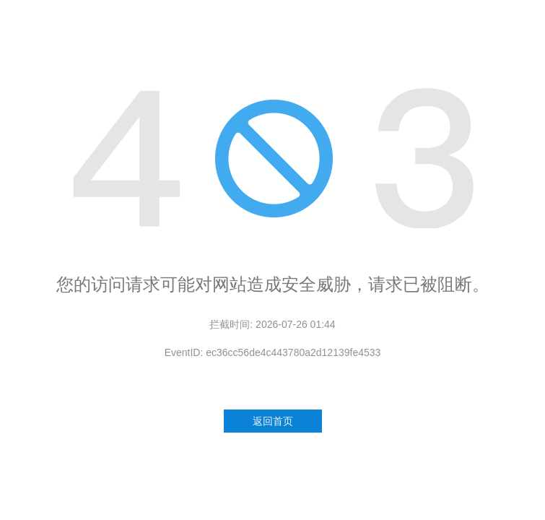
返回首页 (273, 421)
